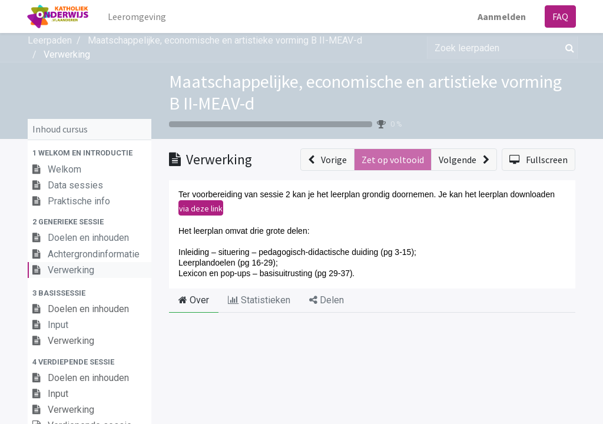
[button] (89, 153)
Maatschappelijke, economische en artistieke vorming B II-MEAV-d (365, 92)
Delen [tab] (326, 300)
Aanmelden (501, 16)
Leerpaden (50, 40)
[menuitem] (137, 16)
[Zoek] (567, 48)
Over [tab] (193, 300)
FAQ (560, 16)
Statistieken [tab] (259, 300)
